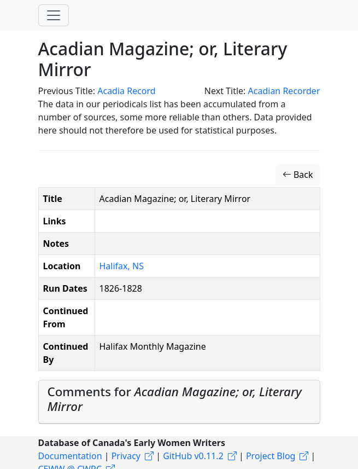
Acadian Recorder (284, 91)
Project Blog (270, 456)
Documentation (70, 456)
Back (298, 175)
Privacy (125, 456)
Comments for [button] (175, 399)
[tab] (179, 402)
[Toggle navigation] (53, 15)
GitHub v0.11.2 (193, 456)
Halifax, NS (121, 266)
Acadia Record (126, 91)
